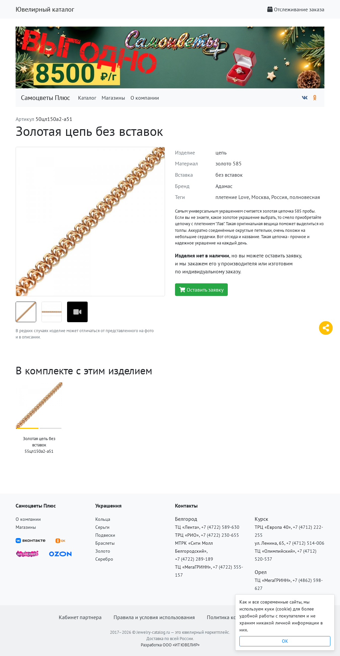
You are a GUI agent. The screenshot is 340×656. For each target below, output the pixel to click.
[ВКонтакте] (304, 97)
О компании (144, 97)
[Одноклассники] (314, 97)
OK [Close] (285, 641)
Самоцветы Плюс (45, 97)
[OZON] (60, 553)
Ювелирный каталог (45, 9)
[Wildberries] (27, 553)
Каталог (87, 97)
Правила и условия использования (154, 617)
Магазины (113, 97)
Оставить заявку (201, 289)
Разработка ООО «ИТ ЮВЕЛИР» (170, 645)
